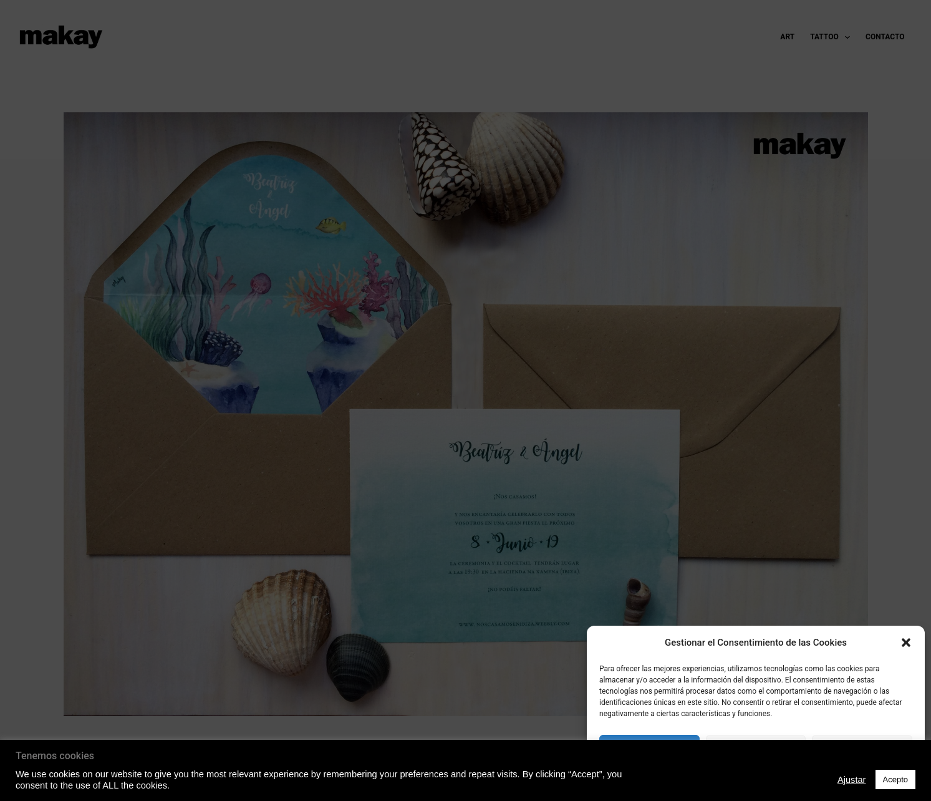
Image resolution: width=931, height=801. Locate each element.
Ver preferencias (862, 748)
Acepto (650, 748)
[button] (906, 642)
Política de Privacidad (755, 778)
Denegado (756, 748)
